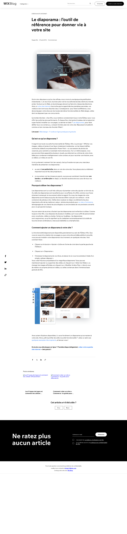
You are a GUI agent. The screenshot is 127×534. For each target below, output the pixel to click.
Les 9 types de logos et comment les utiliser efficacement (34, 392)
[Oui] (59, 407)
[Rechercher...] (76, 3)
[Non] (68, 407)
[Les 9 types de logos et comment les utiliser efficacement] (35, 381)
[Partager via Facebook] (32, 360)
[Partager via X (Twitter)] (37, 360)
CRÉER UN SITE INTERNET (39, 13)
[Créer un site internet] (115, 4)
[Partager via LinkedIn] (41, 360)
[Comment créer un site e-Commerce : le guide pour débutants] (63, 381)
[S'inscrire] (100, 4)
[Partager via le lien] (45, 360)
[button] (24, 3)
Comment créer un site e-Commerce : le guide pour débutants (62, 392)
